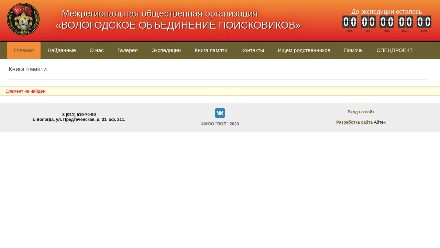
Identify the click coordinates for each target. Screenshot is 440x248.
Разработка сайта (354, 122)
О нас (97, 50)
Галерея (128, 50)
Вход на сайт (361, 112)
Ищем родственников (304, 50)
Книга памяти (211, 50)
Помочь (353, 50)
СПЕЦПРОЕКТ (394, 50)
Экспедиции (166, 50)
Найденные (61, 50)
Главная (24, 50)
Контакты (252, 50)
